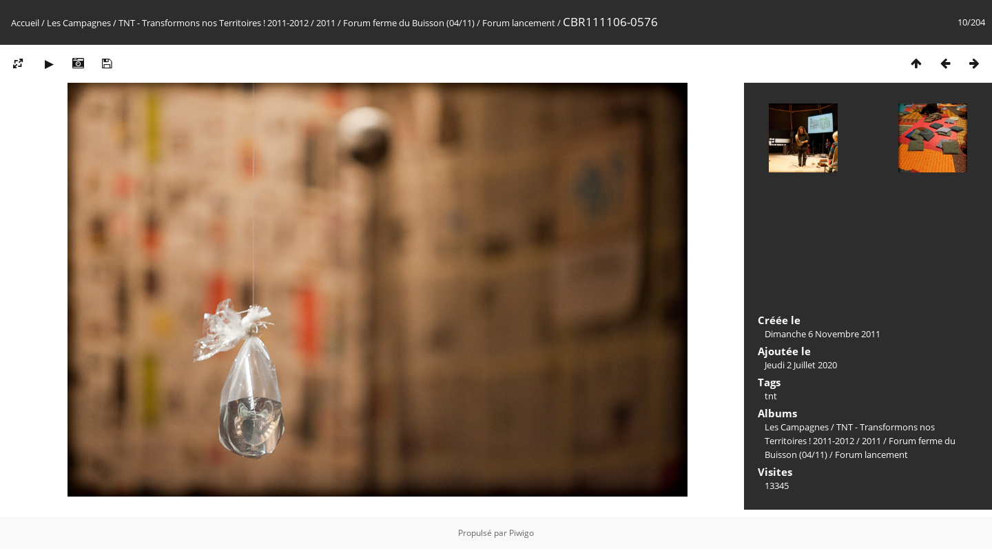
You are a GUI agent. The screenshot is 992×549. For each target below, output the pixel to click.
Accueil (25, 23)
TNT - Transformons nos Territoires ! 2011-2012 (213, 23)
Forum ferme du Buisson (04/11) (409, 23)
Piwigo (521, 533)
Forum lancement (518, 23)
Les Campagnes (79, 23)
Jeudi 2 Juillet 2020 (801, 365)
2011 (325, 23)
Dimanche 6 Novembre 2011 (822, 334)
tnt (771, 396)
